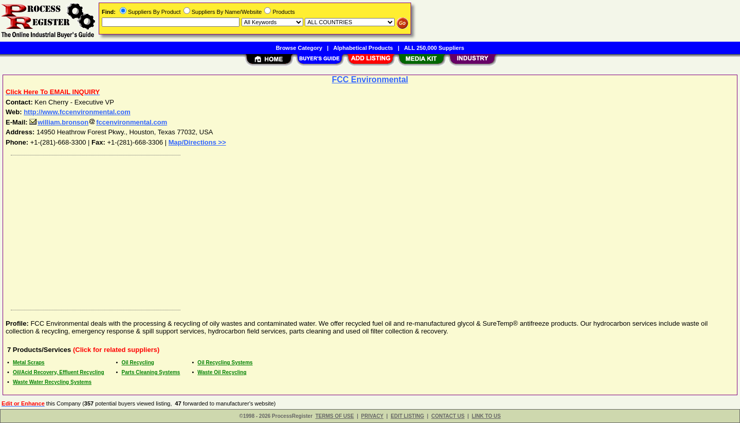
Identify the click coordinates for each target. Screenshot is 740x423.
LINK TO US (486, 416)
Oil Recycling (138, 362)
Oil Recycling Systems (224, 362)
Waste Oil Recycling (221, 372)
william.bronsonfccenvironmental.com (98, 122)
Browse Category (299, 48)
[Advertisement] (315, 230)
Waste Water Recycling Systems (52, 382)
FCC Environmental (370, 79)
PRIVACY (372, 416)
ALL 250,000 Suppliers (434, 48)
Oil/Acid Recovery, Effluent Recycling (58, 372)
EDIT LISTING (407, 416)
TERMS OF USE (335, 416)
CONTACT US (448, 416)
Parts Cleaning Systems (151, 372)
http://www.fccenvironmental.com (77, 112)
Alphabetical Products (363, 48)
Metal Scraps (29, 362)
